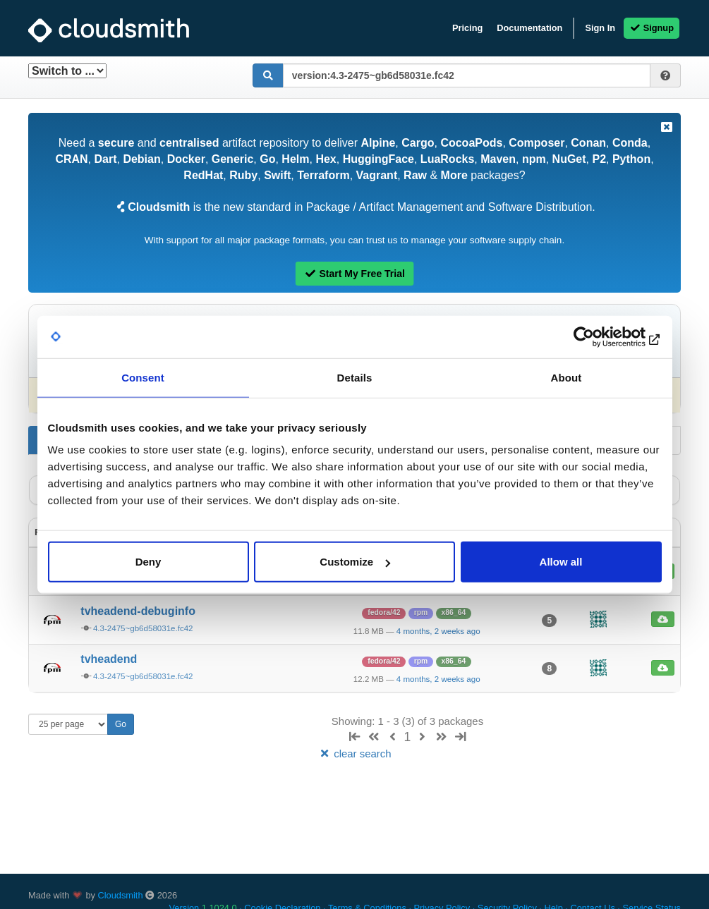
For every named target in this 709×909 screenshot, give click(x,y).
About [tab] (566, 377)
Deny (148, 562)
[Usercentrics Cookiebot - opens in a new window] (600, 336)
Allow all (561, 562)
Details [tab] (354, 377)
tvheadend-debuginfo (137, 611)
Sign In (600, 28)
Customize (355, 562)
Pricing (467, 28)
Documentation (529, 28)
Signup (651, 28)
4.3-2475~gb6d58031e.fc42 (143, 628)
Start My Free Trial (354, 273)
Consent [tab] (142, 377)
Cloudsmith (120, 895)
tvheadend (108, 659)
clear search (354, 753)
